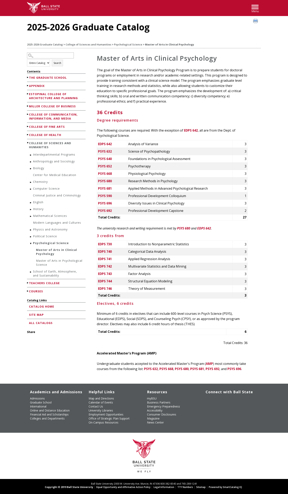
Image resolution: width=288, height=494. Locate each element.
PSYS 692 (105, 210)
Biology (38, 168)
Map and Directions (101, 398)
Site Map (36, 315)
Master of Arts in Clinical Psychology (56, 252)
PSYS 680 (105, 181)
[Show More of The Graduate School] (28, 77)
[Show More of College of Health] (28, 135)
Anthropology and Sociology (54, 161)
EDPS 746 (105, 288)
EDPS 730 (105, 244)
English (38, 202)
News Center (155, 422)
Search (57, 63)
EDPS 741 (105, 259)
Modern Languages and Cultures (57, 222)
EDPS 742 (105, 266)
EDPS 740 (105, 251)
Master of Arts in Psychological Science (59, 263)
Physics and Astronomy (50, 229)
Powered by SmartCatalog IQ (225, 487)
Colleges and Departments (47, 418)
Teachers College (44, 283)
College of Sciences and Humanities (88, 44)
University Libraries (101, 410)
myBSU (152, 398)
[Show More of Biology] (31, 169)
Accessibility (154, 410)
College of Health (45, 135)
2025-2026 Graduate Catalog (45, 44)
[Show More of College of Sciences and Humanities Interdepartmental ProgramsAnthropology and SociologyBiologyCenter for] (28, 143)
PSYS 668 (105, 173)
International (38, 406)
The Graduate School (48, 77)
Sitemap (201, 487)
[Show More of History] (31, 209)
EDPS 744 (105, 281)
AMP (209, 363)
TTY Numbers (185, 487)
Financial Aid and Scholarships (49, 414)
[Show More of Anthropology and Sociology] (31, 162)
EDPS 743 (105, 274)
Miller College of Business (52, 106)
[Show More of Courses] (28, 291)
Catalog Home (41, 306)
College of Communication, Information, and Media (53, 116)
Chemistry (40, 182)
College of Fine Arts (47, 127)
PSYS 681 (105, 188)
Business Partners (158, 402)
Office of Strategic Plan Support (109, 418)
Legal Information (164, 487)
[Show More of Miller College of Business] (28, 106)
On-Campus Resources (103, 422)
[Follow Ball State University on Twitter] (216, 400)
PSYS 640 (105, 159)
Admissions (37, 398)
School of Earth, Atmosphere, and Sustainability (55, 273)
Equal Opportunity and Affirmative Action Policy (123, 487)
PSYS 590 (105, 196)
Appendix (37, 86)
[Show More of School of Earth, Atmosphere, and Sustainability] (31, 272)
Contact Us (96, 406)
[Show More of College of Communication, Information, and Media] (28, 114)
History (38, 209)
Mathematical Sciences (50, 216)
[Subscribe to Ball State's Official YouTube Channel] (225, 400)
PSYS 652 (105, 166)
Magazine (153, 418)
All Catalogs (41, 323)
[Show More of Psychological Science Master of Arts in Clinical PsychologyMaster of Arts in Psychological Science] (31, 243)
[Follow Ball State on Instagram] (234, 400)
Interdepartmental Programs (54, 154)
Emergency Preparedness (163, 406)
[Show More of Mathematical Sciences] (31, 216)
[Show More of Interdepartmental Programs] (31, 155)
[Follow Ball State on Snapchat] (216, 409)
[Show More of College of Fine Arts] (28, 126)
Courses (36, 291)
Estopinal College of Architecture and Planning (53, 96)
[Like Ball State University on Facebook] (207, 400)
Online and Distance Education (50, 410)
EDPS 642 (191, 130)
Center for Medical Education (54, 175)
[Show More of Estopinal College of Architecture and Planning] (28, 94)
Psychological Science (128, 44)
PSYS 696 (105, 203)
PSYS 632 (105, 151)
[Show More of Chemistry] (31, 182)
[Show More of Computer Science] (31, 189)
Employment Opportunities (106, 414)
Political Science (45, 236)
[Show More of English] (31, 203)
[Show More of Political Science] (31, 237)
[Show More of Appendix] (28, 86)
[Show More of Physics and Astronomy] (31, 230)
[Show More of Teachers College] (28, 283)
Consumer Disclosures (161, 414)
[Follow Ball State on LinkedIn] (207, 409)
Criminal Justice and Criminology (57, 195)
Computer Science (46, 188)
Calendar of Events (101, 402)
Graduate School (41, 402)
